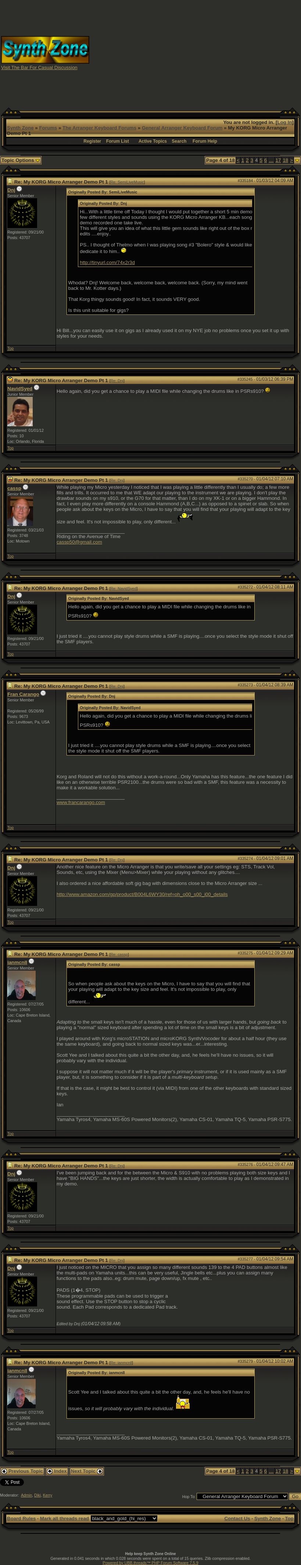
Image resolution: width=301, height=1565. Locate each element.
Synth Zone (20, 128)
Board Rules (21, 1518)
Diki (37, 1495)
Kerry (47, 1495)
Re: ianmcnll (121, 1363)
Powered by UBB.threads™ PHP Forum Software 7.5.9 (150, 1563)
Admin (26, 1495)
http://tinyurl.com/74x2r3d (107, 262)
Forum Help (205, 141)
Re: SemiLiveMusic (127, 182)
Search (179, 141)
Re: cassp (119, 954)
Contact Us (237, 1518)
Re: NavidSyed (123, 588)
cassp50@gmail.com (79, 542)
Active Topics (153, 141)
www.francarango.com (81, 802)
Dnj (11, 190)
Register (92, 141)
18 (285, 160)
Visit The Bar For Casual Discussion (39, 67)
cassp (14, 488)
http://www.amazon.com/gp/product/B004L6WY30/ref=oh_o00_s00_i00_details (142, 894)
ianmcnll (17, 962)
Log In (284, 122)
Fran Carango (23, 694)
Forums (48, 128)
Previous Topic (22, 1471)
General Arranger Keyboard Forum (182, 128)
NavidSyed (19, 388)
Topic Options (20, 160)
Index (57, 1471)
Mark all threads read (64, 1518)
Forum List (117, 141)
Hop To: (189, 1496)
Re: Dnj (116, 380)
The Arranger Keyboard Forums (99, 128)
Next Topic (87, 1471)
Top (10, 348)
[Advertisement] (195, 52)
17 (278, 160)
